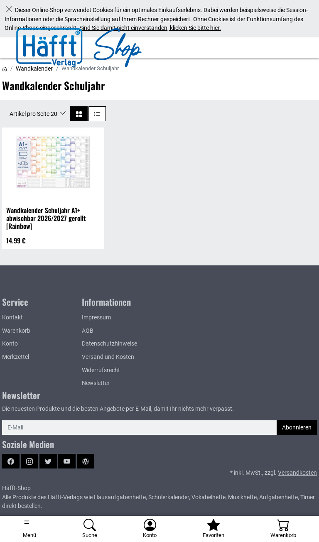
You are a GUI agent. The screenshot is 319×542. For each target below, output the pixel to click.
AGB (87, 330)
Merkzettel (15, 357)
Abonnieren (297, 427)
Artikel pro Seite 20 (34, 113)
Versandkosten (297, 472)
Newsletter (96, 383)
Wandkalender (34, 68)
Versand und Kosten (108, 357)
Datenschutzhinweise (109, 343)
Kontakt (12, 317)
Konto (10, 343)
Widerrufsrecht (101, 370)
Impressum (96, 317)
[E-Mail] (139, 427)
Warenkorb (16, 330)
